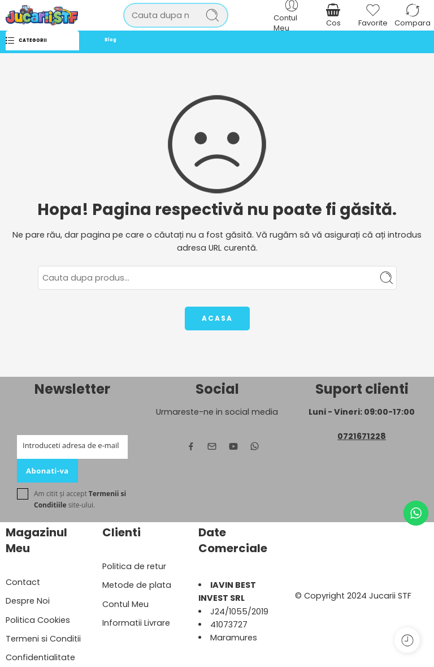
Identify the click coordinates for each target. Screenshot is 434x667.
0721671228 (361, 436)
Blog (110, 40)
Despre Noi (28, 600)
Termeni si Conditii (43, 638)
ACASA (217, 318)
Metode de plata (136, 585)
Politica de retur (134, 566)
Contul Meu (125, 604)
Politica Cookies (38, 620)
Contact (23, 582)
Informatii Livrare (136, 623)
